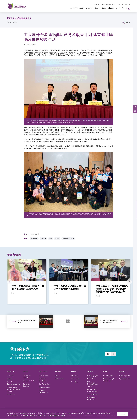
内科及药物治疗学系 (68, 238)
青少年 (57, 238)
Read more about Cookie (56, 415)
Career (114, 4)
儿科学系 (43, 238)
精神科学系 (34, 238)
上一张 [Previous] (12, 282)
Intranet (127, 4)
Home (9, 22)
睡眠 (50, 238)
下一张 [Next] (125, 282)
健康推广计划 (35, 234)
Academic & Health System (102, 4)
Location (120, 4)
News (15, 22)
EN (135, 107)
